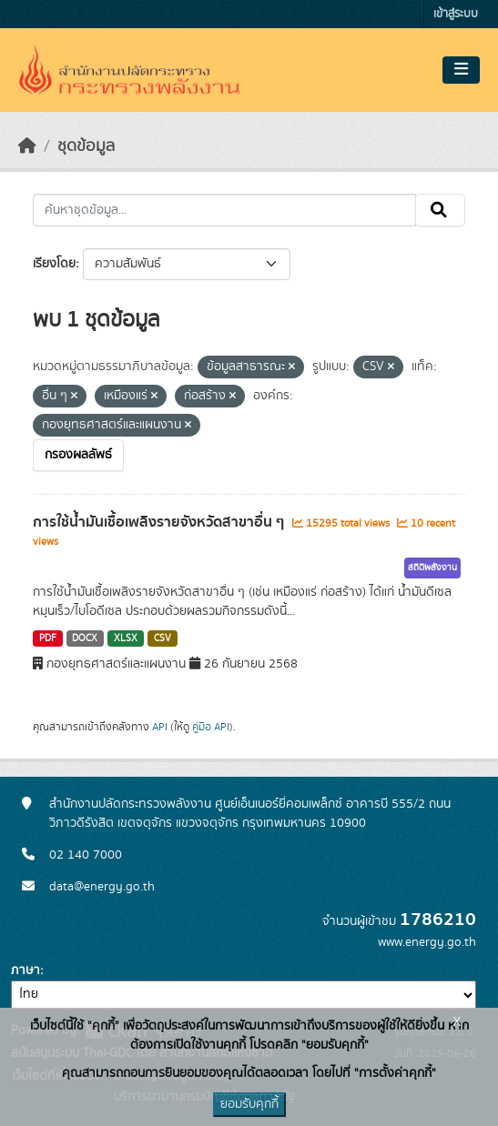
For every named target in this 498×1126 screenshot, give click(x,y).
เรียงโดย (54, 264)
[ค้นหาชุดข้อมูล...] (224, 210)
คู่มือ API (210, 727)
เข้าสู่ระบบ (455, 14)
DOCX (84, 638)
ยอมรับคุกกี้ (249, 1104)
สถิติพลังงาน (432, 567)
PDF (47, 638)
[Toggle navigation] (461, 70)
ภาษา (25, 970)
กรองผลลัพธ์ (78, 455)
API (160, 727)
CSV (162, 638)
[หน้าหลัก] (27, 146)
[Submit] (440, 210)
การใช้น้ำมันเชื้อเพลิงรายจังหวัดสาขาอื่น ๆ (160, 522)
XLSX (125, 638)
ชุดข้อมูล (86, 146)
